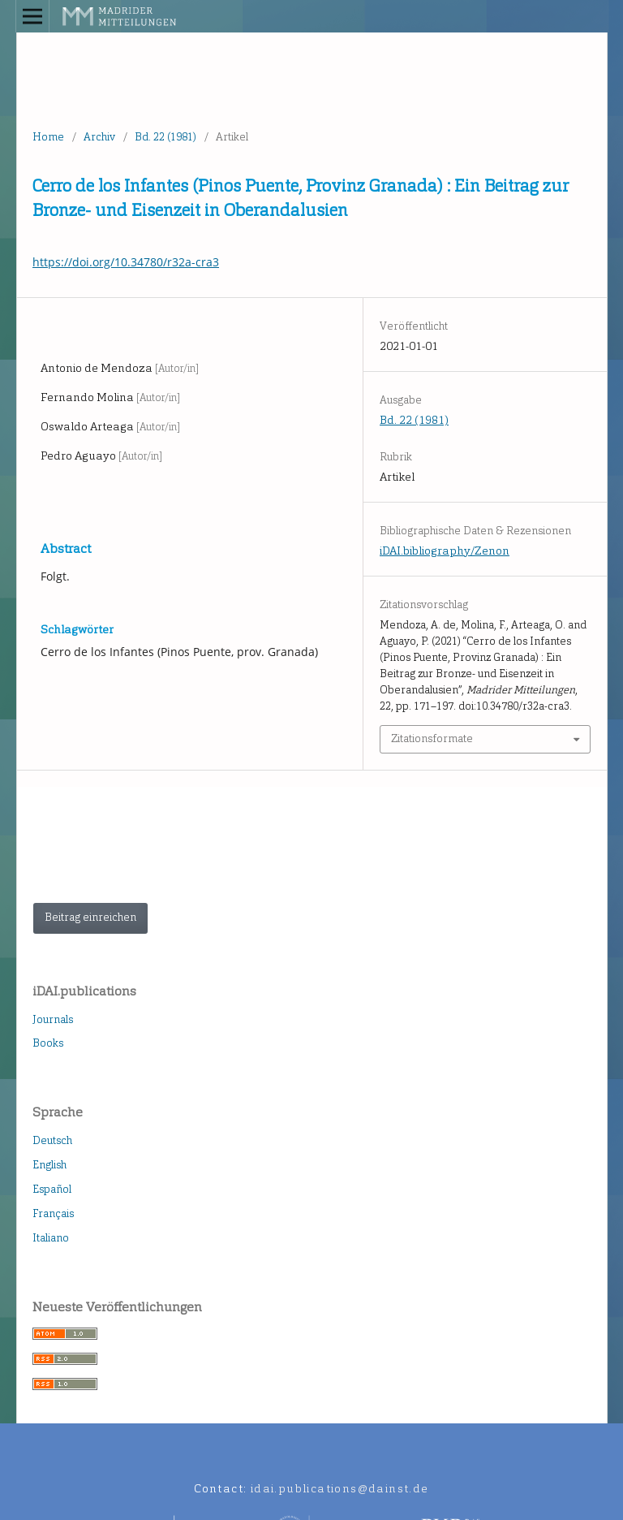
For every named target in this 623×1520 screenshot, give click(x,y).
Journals (52, 1019)
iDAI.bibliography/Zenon (444, 551)
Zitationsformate (432, 738)
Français (53, 1213)
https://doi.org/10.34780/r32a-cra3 (125, 262)
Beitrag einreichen (90, 917)
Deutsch (52, 1140)
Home (48, 137)
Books (47, 1043)
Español (51, 1189)
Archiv (99, 137)
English (49, 1165)
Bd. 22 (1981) (165, 137)
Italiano (50, 1238)
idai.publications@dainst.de (340, 1488)
